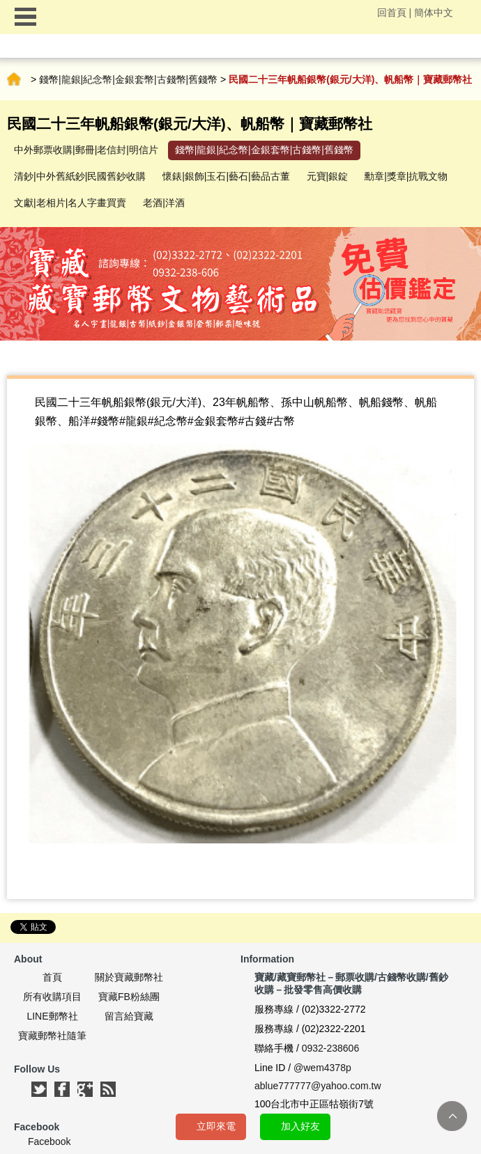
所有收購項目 (52, 996)
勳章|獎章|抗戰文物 (406, 176)
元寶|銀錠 (328, 176)
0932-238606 (331, 1048)
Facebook (49, 1141)
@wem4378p (322, 1067)
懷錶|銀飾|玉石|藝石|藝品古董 (226, 176)
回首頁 (391, 12)
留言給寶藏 (129, 1016)
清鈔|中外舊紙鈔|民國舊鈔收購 (80, 176)
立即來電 (216, 1126)
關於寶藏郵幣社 (129, 977)
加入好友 (300, 1126)
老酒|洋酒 (164, 202)
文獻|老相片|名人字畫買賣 (70, 202)
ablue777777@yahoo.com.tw (317, 1085)
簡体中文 (433, 12)
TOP (452, 1116)
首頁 (14, 79)
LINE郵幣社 (51, 1016)
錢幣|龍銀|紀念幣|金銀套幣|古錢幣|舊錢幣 (128, 79)
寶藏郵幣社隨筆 (52, 1035)
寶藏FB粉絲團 (129, 996)
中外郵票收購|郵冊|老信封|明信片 (86, 149)
